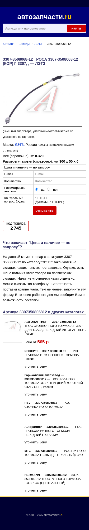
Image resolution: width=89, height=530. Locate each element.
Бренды (24, 44)
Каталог (8, 44)
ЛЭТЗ (38, 44)
